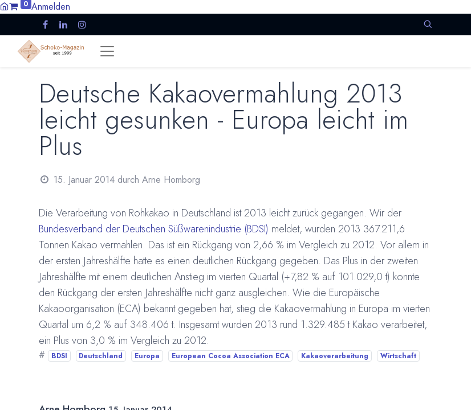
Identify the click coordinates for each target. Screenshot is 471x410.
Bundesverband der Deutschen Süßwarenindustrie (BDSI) (154, 229)
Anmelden (50, 6)
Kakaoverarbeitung (334, 356)
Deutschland (101, 356)
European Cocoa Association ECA (231, 356)
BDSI (59, 356)
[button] (427, 24)
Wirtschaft (398, 356)
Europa (147, 356)
